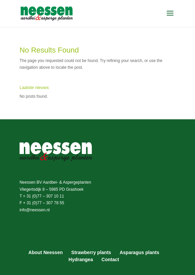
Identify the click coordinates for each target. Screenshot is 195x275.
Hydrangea (81, 259)
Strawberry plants (91, 252)
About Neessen (45, 252)
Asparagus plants (139, 252)
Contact (110, 259)
